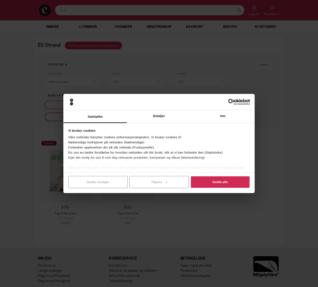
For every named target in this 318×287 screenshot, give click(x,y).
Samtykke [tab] (95, 116)
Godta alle (220, 182)
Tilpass (159, 182)
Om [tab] (222, 116)
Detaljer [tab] (159, 116)
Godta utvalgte (98, 182)
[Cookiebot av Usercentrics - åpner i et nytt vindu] (231, 102)
